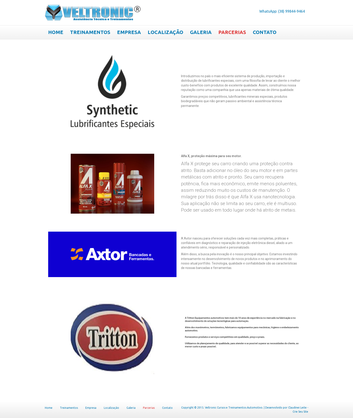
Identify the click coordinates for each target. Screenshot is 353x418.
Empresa (129, 32)
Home (55, 32)
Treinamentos (90, 32)
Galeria (201, 32)
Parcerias (232, 32)
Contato (264, 32)
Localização (165, 32)
